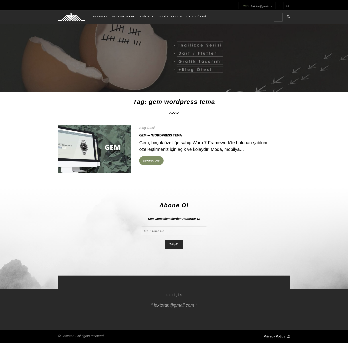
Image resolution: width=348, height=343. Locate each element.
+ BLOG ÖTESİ (196, 16)
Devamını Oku (151, 160)
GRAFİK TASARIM (170, 16)
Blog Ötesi (146, 128)
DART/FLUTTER (123, 16)
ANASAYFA (100, 16)
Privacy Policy (274, 336)
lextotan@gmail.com (262, 6)
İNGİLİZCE (146, 16)
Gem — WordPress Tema (160, 135)
